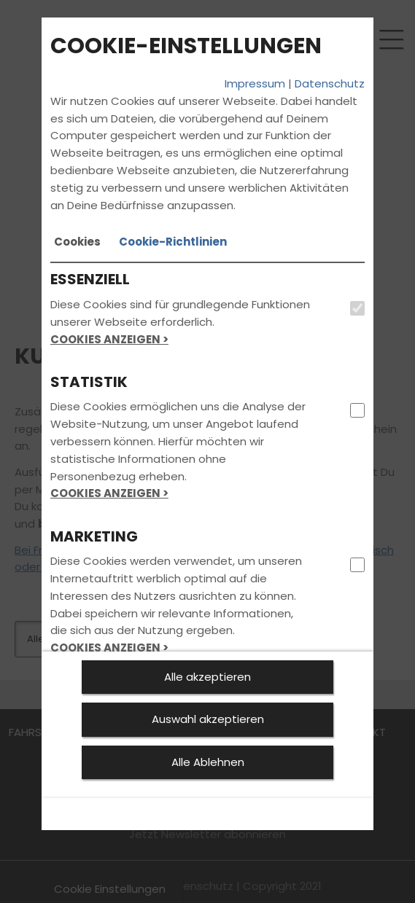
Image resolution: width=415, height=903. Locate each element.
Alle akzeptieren (207, 676)
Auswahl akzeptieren (208, 719)
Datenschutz (330, 83)
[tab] (77, 242)
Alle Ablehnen (207, 762)
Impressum (255, 83)
